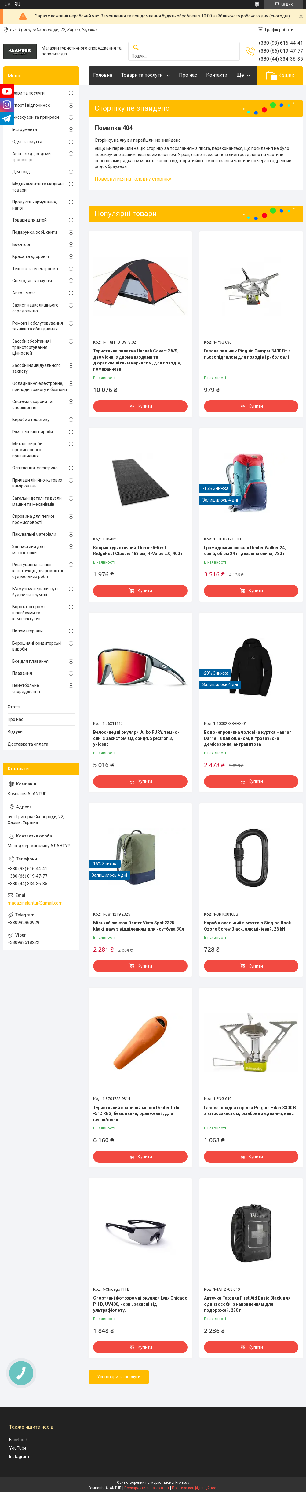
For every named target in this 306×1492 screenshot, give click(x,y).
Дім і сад (21, 171)
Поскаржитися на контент (146, 1488)
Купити (145, 406)
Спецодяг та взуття (32, 280)
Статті (14, 706)
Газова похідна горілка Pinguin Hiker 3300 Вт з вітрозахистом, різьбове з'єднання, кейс (251, 1110)
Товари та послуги (142, 75)
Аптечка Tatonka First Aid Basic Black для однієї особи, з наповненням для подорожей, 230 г (247, 1304)
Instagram (19, 1456)
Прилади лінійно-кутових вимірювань (37, 483)
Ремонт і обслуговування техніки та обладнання (37, 326)
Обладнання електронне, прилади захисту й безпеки (39, 386)
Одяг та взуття (27, 141)
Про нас (188, 75)
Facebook (18, 1439)
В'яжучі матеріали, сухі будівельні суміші (35, 591)
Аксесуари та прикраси (35, 117)
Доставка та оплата (28, 744)
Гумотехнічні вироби (32, 431)
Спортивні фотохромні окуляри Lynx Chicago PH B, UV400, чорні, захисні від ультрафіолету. (140, 1304)
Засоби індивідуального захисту (36, 368)
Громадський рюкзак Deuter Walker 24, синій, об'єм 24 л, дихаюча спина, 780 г (245, 550)
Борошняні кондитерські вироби (36, 646)
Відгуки (15, 731)
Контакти (216, 75)
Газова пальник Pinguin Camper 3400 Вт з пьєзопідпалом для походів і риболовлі (247, 354)
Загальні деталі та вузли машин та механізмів (37, 501)
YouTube (18, 1448)
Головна (102, 75)
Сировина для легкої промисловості (33, 519)
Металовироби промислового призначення (27, 449)
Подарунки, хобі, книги (34, 232)
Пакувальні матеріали (34, 534)
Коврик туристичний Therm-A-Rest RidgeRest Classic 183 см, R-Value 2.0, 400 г (138, 550)
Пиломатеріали (27, 631)
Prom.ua (182, 1482)
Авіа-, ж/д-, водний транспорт (31, 156)
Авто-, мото (24, 292)
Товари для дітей (29, 220)
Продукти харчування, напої (34, 205)
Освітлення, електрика (35, 467)
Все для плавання (30, 661)
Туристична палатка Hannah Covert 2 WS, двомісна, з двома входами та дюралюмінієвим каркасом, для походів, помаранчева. (137, 360)
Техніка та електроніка (35, 268)
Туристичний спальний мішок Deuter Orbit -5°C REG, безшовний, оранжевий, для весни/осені (137, 1113)
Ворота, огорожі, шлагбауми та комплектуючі (29, 612)
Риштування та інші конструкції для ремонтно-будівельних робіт (39, 570)
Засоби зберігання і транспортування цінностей (31, 347)
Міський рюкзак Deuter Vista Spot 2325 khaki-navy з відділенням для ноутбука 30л (138, 925)
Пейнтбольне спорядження (26, 688)
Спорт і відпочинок (31, 105)
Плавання (22, 673)
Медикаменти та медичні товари (38, 186)
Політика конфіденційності (195, 1488)
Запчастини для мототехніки (28, 549)
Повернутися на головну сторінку (133, 179)
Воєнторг (21, 244)
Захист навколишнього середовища (35, 308)
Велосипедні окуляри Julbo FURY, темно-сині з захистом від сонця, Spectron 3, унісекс (136, 738)
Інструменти (24, 129)
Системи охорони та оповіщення (32, 404)
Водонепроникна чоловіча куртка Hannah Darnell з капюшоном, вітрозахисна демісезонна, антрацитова (248, 738)
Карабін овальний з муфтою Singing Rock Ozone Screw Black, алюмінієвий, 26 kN (247, 925)
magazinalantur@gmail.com (35, 903)
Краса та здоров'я (30, 256)
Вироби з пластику (30, 419)
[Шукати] (136, 48)
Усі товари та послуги (118, 1376)
